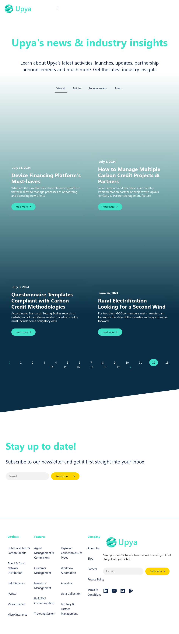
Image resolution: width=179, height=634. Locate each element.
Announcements (98, 88)
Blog (90, 558)
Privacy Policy (96, 579)
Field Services (16, 583)
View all (60, 88)
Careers (92, 569)
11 (142, 361)
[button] (57, 9)
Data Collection (70, 593)
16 (80, 366)
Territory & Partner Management (69, 608)
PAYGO (12, 593)
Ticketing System (44, 613)
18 (106, 366)
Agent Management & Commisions (44, 552)
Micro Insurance (17, 614)
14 (53, 366)
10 (128, 361)
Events (119, 88)
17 (93, 366)
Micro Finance (16, 604)
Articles (77, 88)
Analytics (66, 583)
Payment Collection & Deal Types (72, 552)
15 (66, 366)
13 (168, 361)
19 (119, 366)
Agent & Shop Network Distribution (16, 568)
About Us (93, 548)
